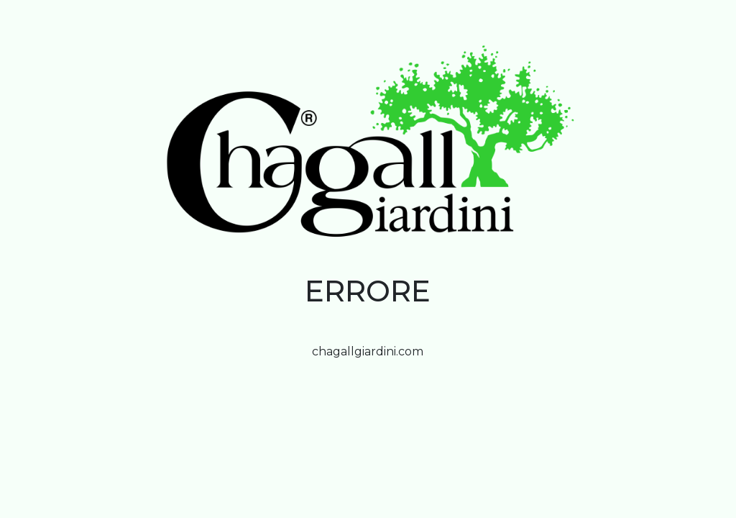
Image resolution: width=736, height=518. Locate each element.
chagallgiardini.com (367, 351)
